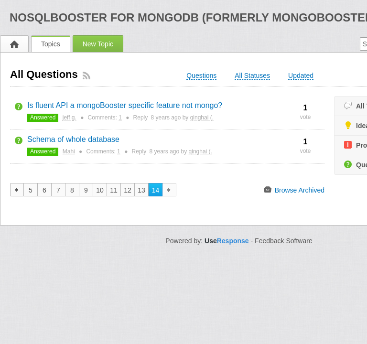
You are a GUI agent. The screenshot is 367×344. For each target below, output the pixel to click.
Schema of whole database (73, 139)
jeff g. (69, 117)
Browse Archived (294, 189)
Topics (50, 44)
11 (114, 190)
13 (141, 190)
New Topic (98, 44)
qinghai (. (202, 117)
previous (17, 189)
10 (100, 190)
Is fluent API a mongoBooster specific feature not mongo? (124, 105)
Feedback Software (284, 240)
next (169, 189)
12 (127, 190)
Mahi (69, 151)
